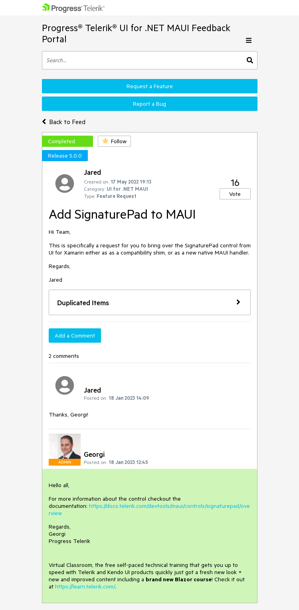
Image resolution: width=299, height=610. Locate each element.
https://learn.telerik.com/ (85, 586)
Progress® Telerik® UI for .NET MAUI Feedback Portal (136, 33)
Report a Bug (149, 103)
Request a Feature (150, 86)
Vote (235, 193)
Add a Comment (75, 335)
